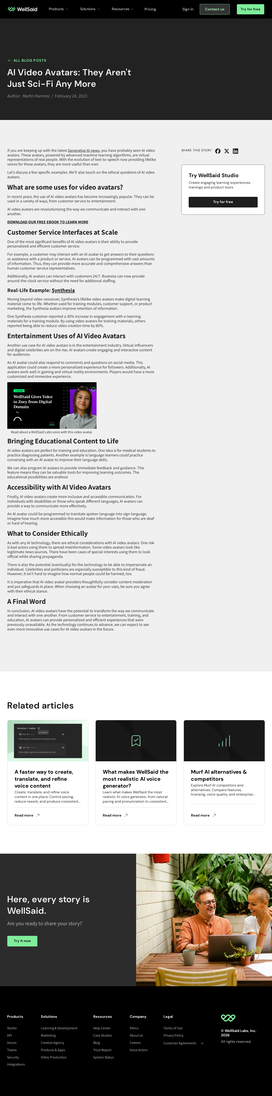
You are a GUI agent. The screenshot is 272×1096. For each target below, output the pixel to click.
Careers (135, 1042)
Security (13, 1057)
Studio (12, 1028)
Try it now (22, 940)
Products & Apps (53, 1050)
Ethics (134, 1028)
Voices (12, 1042)
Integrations (16, 1064)
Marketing (48, 1035)
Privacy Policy (173, 1035)
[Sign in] (188, 9)
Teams (12, 1050)
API (9, 1035)
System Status (103, 1057)
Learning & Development (59, 1028)
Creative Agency (52, 1042)
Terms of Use (173, 1028)
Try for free (251, 9)
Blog (96, 1042)
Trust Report (102, 1050)
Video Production (54, 1057)
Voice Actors (139, 1050)
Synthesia (63, 290)
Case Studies (102, 1035)
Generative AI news (83, 150)
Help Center (101, 1028)
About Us (136, 1035)
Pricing (150, 9)
